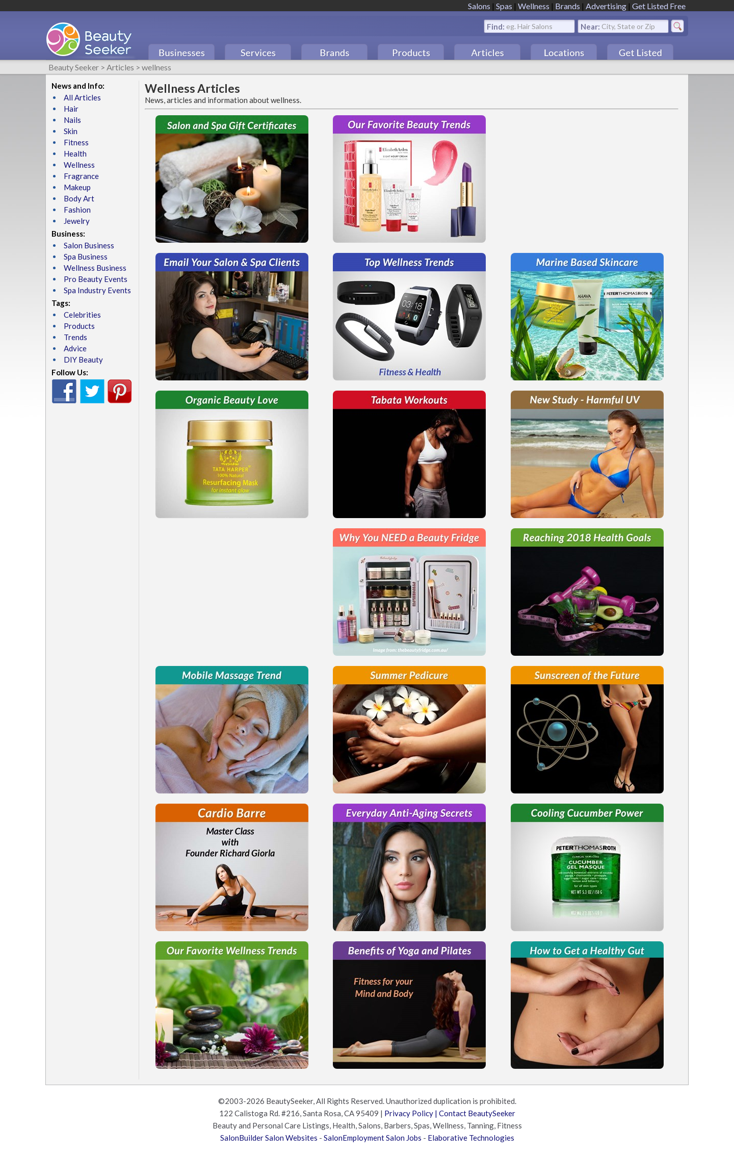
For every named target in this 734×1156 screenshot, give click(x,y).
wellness (156, 67)
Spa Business (86, 256)
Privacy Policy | (411, 1113)
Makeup (77, 187)
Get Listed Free (659, 6)
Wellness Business (95, 267)
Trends (75, 337)
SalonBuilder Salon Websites (269, 1137)
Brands (567, 6)
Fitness (76, 142)
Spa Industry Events (97, 290)
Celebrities (82, 314)
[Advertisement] (587, 179)
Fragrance (81, 176)
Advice (75, 348)
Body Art (79, 198)
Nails (72, 119)
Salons (479, 6)
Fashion (77, 209)
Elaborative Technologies (471, 1137)
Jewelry (77, 220)
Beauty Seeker (73, 67)
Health (75, 153)
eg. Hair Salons (529, 26)
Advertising (606, 6)
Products (79, 325)
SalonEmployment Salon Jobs (373, 1137)
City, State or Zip (628, 26)
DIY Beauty (83, 359)
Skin (70, 131)
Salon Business (89, 245)
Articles (120, 67)
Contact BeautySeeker (477, 1113)
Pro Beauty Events (95, 279)
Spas (504, 6)
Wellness (533, 6)
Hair (71, 108)
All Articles (82, 97)
